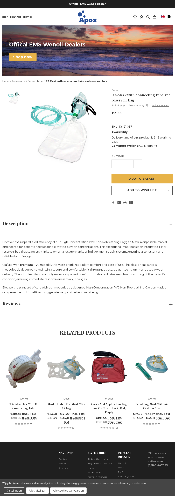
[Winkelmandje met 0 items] (154, 16)
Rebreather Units (98, 459)
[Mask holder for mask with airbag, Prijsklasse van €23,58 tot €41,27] (66, 367)
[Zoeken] (148, 16)
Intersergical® (126, 476)
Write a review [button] (160, 105)
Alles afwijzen (37, 490)
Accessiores (94, 472)
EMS (120, 472)
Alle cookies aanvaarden (68, 490)
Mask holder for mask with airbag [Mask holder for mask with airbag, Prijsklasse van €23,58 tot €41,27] (66, 406)
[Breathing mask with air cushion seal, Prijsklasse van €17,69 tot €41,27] (151, 367)
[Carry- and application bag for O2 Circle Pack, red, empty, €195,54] (109, 367)
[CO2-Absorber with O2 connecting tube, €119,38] (23, 367)
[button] (23, 57)
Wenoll (122, 463)
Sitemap (63, 468)
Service (27, 17)
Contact (15, 17)
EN (166, 16)
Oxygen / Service (97, 477)
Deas (121, 467)
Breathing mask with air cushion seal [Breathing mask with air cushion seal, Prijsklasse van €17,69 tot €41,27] (151, 406)
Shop (5, 17)
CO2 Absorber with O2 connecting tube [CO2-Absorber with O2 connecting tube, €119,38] (24, 406)
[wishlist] (135, 16)
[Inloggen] (141, 16)
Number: (117, 156)
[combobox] (166, 16)
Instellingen (14, 490)
